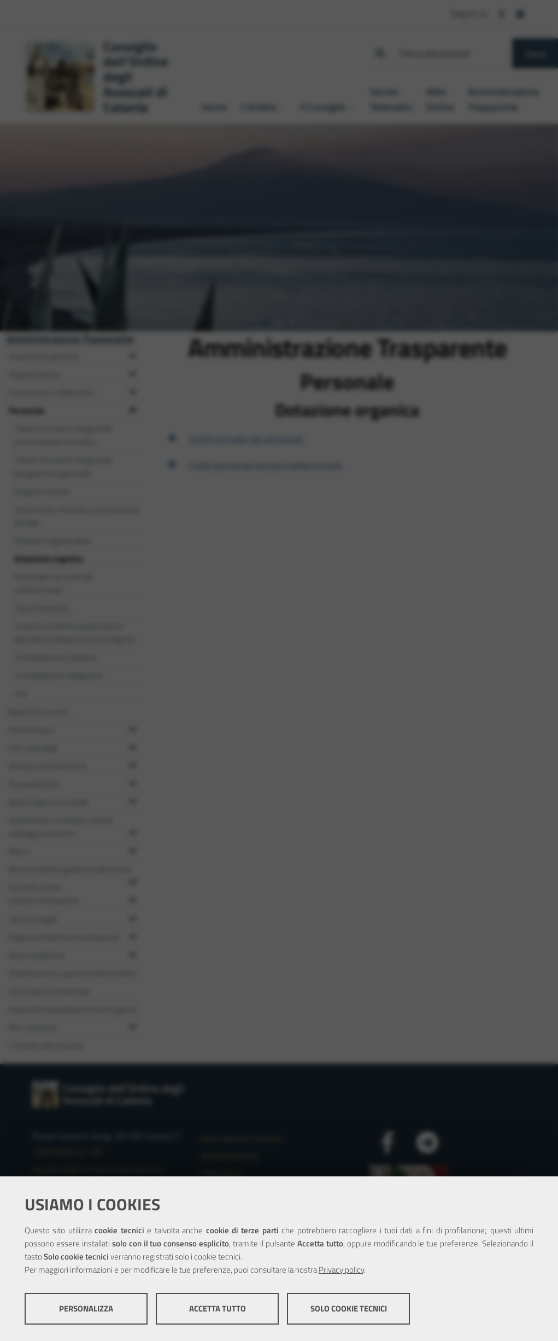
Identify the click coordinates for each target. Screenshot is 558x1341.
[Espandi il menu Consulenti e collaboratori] (132, 390)
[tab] (266, 322)
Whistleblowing (229, 1155)
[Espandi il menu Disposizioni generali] (132, 354)
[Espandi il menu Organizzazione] (132, 372)
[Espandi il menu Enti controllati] (132, 746)
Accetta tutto (217, 1308)
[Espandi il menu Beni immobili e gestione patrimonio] (132, 880)
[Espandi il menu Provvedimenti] (132, 782)
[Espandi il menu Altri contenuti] (132, 1025)
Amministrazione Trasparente (70, 338)
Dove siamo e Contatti (241, 1138)
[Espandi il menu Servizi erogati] (132, 917)
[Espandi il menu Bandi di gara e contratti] (132, 800)
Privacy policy (341, 1269)
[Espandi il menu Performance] (132, 727)
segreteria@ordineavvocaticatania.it (97, 1169)
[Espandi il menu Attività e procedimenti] (132, 764)
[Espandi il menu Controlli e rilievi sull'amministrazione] (132, 898)
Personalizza (86, 1308)
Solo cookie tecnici (348, 1308)
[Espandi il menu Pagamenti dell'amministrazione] (132, 935)
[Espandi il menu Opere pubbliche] (132, 953)
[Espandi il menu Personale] (132, 408)
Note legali (220, 1173)
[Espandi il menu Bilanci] (132, 849)
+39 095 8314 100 (67, 1151)
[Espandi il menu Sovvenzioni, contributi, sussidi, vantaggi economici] (132, 831)
